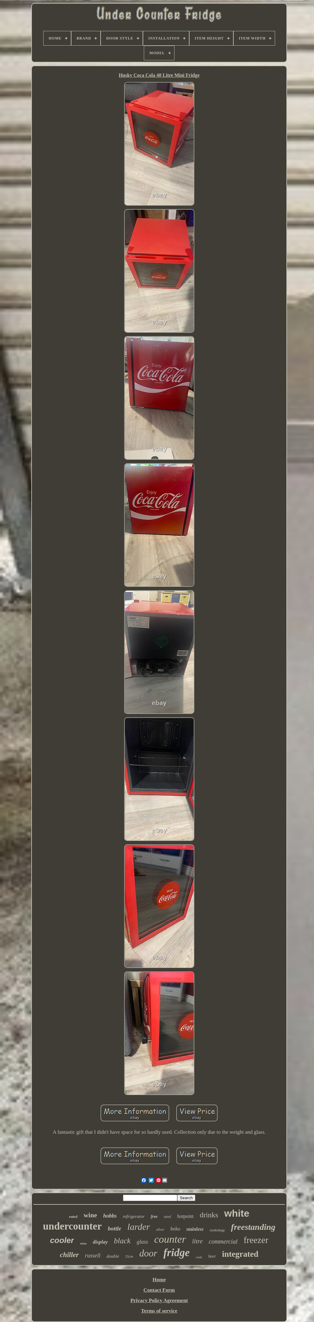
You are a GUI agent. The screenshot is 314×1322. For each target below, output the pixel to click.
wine (90, 1215)
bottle (114, 1228)
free (154, 1216)
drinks (209, 1215)
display (100, 1242)
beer (212, 1256)
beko (175, 1229)
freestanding (253, 1227)
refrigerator (133, 1216)
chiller (69, 1255)
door (148, 1253)
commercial (223, 1241)
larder (138, 1227)
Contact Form (159, 1290)
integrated (240, 1254)
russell (93, 1255)
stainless (195, 1229)
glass (142, 1242)
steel (167, 1216)
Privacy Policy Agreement (159, 1300)
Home (159, 1280)
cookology (217, 1230)
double (112, 1256)
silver (160, 1229)
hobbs (110, 1216)
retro (83, 1243)
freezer (255, 1240)
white (236, 1213)
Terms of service (159, 1311)
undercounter (72, 1226)
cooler (62, 1240)
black (122, 1241)
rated (73, 1216)
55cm (129, 1256)
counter (170, 1239)
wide (199, 1257)
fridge (176, 1253)
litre (197, 1241)
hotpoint (185, 1216)
